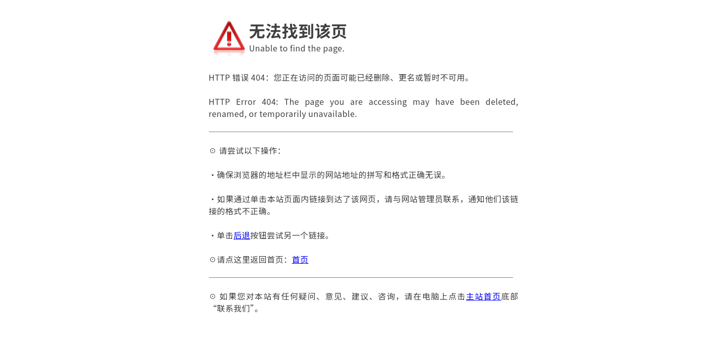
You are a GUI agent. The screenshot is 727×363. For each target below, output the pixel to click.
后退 (242, 235)
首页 (300, 259)
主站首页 (483, 296)
